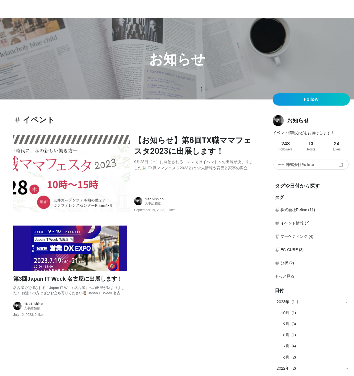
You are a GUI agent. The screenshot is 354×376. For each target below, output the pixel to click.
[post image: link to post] (71, 174)
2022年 (283, 368)
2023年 (283, 301)
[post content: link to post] (194, 152)
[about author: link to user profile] (198, 201)
